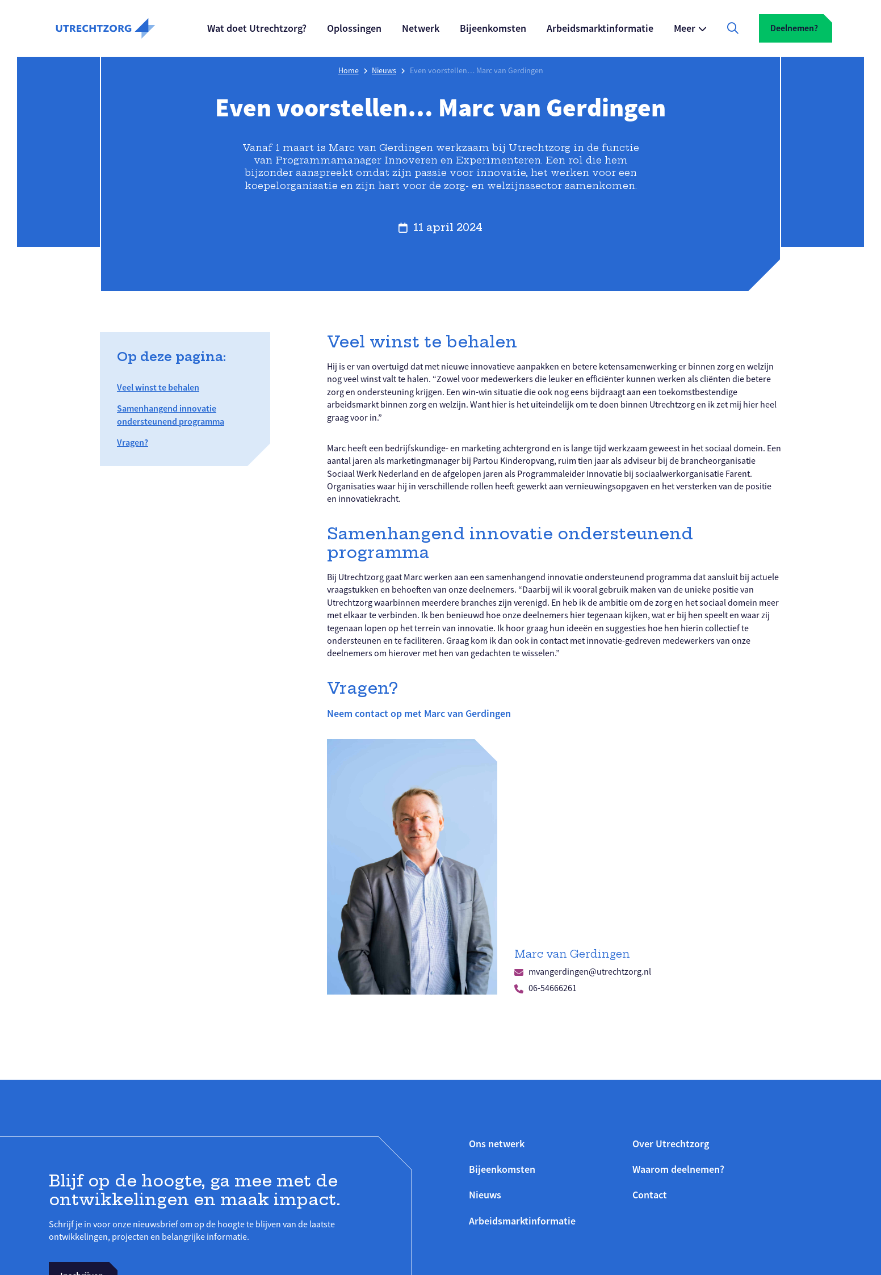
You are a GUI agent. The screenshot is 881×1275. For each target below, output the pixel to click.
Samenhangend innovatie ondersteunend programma (170, 414)
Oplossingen (354, 28)
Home (348, 70)
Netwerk (420, 28)
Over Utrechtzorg (670, 1143)
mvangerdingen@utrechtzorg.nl (589, 972)
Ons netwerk (497, 1143)
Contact (649, 1194)
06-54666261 (552, 988)
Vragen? (132, 442)
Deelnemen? (794, 28)
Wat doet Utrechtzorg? (257, 28)
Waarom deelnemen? (678, 1169)
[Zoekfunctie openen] (733, 28)
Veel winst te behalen (158, 387)
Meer (684, 28)
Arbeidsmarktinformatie (600, 28)
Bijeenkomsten (493, 28)
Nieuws (384, 70)
